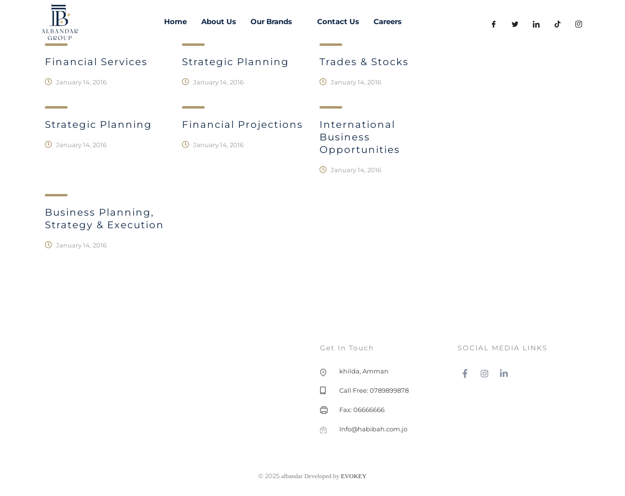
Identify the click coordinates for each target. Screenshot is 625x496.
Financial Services (96, 62)
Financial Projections (242, 124)
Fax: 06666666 (362, 409)
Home (175, 21)
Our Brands (276, 21)
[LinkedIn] (536, 24)
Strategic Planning (98, 124)
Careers (388, 21)
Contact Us (338, 21)
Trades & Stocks (364, 62)
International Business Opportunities (359, 137)
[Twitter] (515, 24)
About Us (218, 21)
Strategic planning (235, 62)
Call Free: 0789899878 (374, 390)
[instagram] (578, 24)
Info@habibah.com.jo (373, 429)
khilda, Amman (364, 371)
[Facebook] (493, 24)
